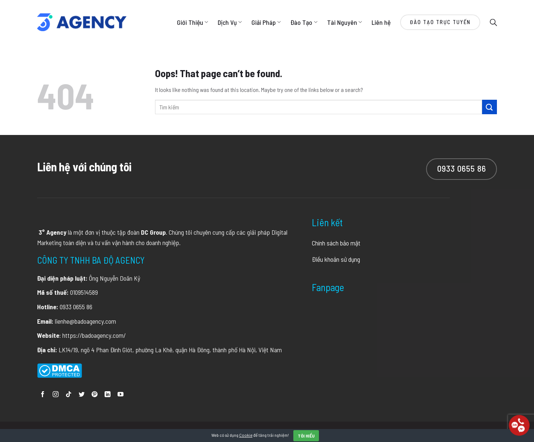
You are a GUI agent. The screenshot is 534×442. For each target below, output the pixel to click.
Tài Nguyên (344, 22)
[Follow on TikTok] (69, 395)
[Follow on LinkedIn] (108, 395)
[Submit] (489, 107)
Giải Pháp (266, 22)
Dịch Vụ (230, 22)
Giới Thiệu (192, 22)
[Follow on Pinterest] (95, 395)
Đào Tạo (303, 22)
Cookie (246, 435)
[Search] (493, 22)
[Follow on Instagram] (56, 395)
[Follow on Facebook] (43, 395)
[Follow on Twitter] (82, 395)
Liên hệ (381, 22)
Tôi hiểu (306, 435)
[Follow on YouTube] (120, 395)
